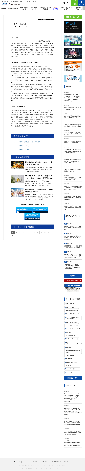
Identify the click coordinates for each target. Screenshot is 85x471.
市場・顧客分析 (70, 303)
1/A (48, 232)
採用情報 (72, 276)
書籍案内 (35, 462)
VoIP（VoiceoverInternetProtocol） (74, 343)
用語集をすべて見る (73, 378)
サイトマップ (26, 462)
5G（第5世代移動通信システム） (73, 351)
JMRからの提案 (13, 8)
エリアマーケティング (72, 325)
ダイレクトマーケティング (73, 329)
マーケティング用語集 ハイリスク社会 (22, 146)
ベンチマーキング (70, 335)
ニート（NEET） (70, 355)
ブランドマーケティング (72, 313)
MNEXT (3, 8)
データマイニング (70, 372)
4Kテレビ (68, 365)
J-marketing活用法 (72, 280)
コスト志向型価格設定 (72, 322)
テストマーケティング (72, 307)
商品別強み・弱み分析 (72, 310)
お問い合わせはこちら (72, 17)
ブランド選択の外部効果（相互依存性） (72, 317)
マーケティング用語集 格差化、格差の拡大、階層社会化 (26, 142)
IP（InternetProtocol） (72, 339)
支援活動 (68, 332)
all (13, 235)
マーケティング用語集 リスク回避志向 (22, 150)
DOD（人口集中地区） (72, 362)
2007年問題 (69, 359)
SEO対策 (68, 347)
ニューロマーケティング (72, 369)
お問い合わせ (44, 462)
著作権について (68, 462)
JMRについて (16, 462)
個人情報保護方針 (56, 462)
